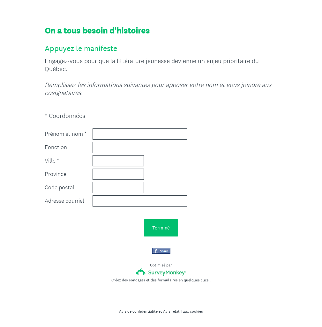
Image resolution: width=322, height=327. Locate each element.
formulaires (168, 280)
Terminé (161, 228)
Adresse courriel (64, 200)
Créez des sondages (128, 280)
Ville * (52, 160)
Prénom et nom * (65, 133)
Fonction (56, 147)
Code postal (59, 187)
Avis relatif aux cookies (183, 311)
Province (55, 174)
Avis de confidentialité (138, 311)
